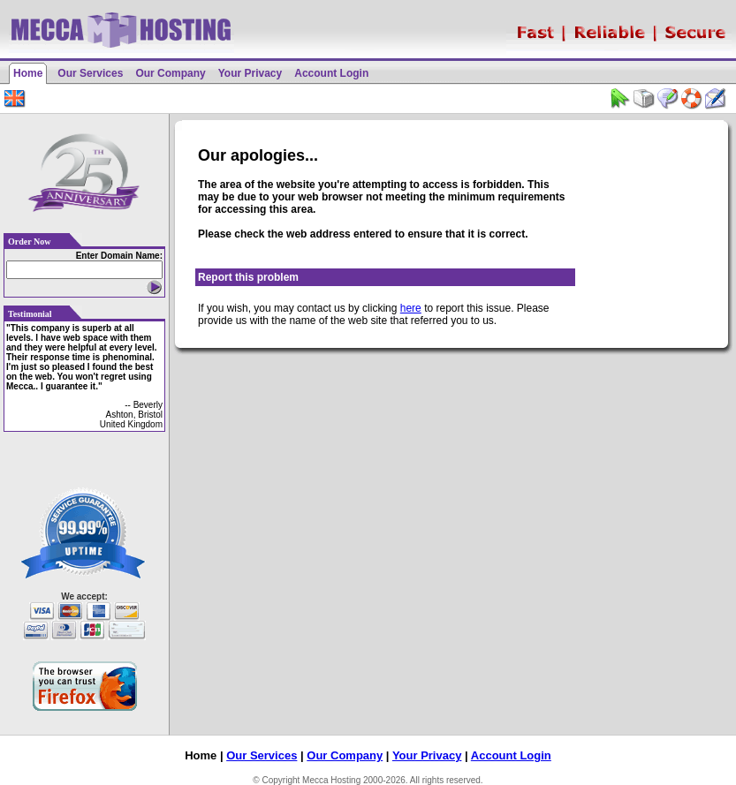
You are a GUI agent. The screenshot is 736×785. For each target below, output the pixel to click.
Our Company (170, 73)
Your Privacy (250, 73)
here (410, 308)
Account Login (331, 73)
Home (27, 73)
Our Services (90, 73)
